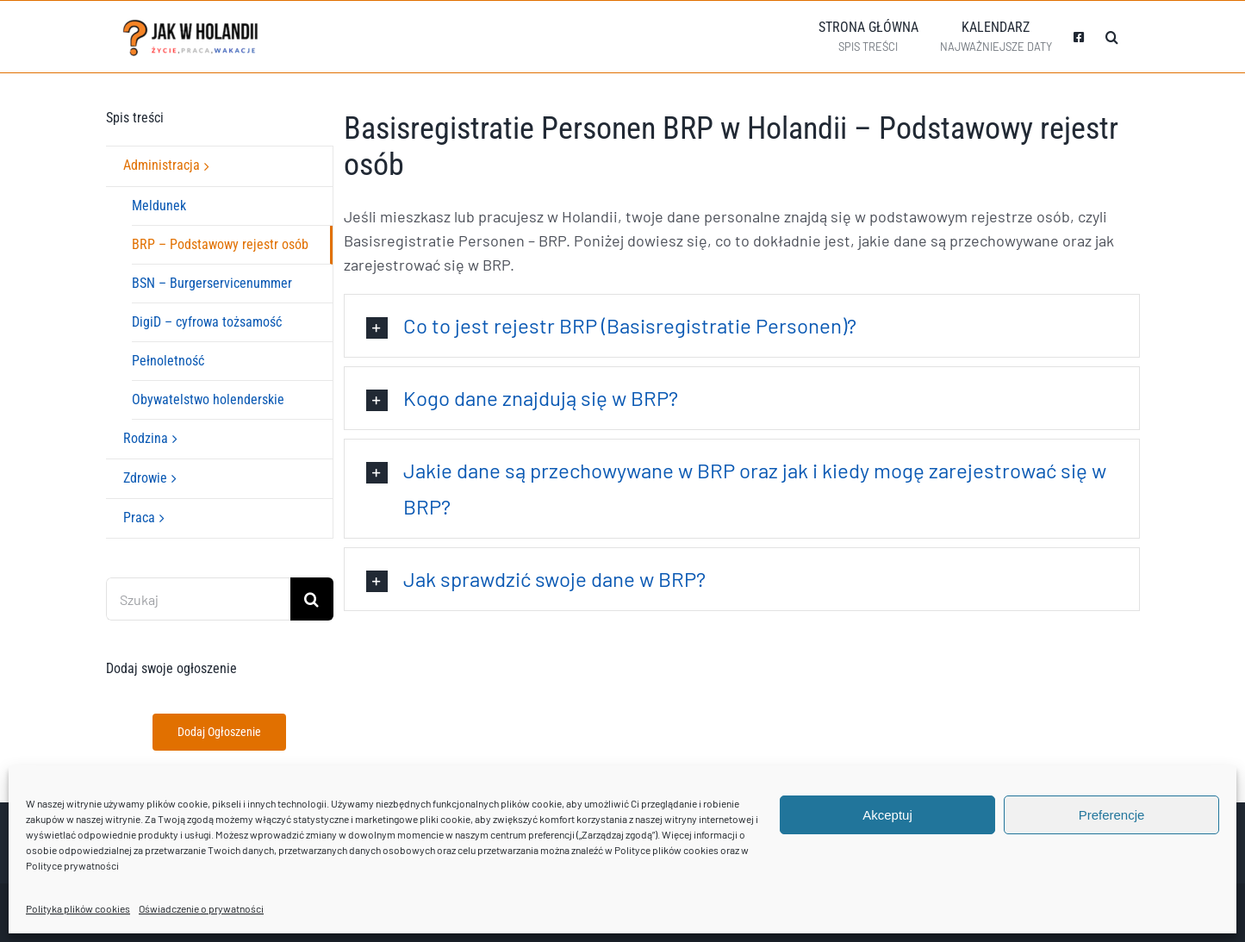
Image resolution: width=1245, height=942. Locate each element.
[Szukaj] (198, 599)
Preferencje (1112, 815)
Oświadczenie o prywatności (201, 908)
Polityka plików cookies (78, 908)
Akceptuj (887, 815)
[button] (1111, 36)
